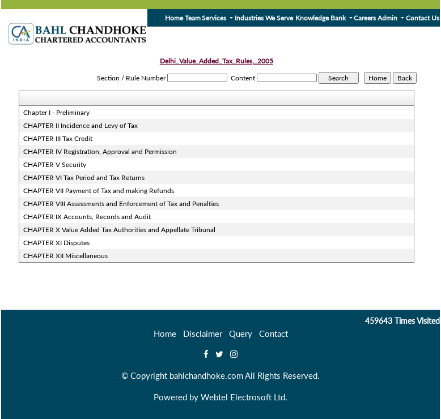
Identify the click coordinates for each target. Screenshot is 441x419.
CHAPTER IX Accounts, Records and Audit (87, 216)
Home (174, 18)
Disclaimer (202, 333)
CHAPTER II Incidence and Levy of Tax (80, 125)
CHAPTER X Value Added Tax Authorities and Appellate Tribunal (119, 229)
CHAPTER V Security (54, 164)
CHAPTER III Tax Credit (57, 138)
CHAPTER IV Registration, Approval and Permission (100, 151)
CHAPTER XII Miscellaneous (65, 255)
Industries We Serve (264, 18)
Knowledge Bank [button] (321, 18)
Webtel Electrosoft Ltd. (244, 397)
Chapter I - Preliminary (56, 112)
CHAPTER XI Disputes (56, 242)
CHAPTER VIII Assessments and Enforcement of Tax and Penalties (121, 203)
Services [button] (215, 18)
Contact (273, 333)
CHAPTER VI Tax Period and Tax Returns (84, 177)
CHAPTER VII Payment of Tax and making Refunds (98, 190)
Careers (365, 18)
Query (240, 333)
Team (193, 18)
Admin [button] (388, 18)
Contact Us (422, 18)
